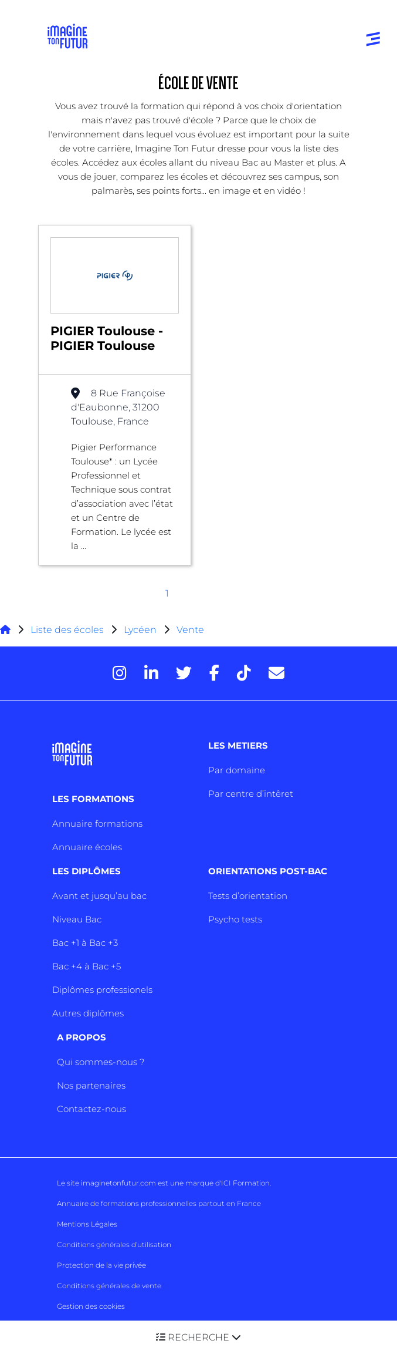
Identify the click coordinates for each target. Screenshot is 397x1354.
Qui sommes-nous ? (100, 1061)
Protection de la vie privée (101, 1265)
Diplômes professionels (102, 989)
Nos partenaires (91, 1085)
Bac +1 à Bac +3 (85, 942)
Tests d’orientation (247, 895)
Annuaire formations (97, 823)
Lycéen (140, 629)
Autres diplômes (88, 1013)
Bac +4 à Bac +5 (86, 966)
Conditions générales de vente (109, 1285)
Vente (190, 629)
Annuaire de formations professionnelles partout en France (159, 1203)
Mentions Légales (87, 1224)
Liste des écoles (67, 629)
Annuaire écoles (87, 847)
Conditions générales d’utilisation (114, 1244)
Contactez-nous (91, 1108)
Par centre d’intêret (250, 793)
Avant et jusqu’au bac (99, 895)
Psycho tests (235, 919)
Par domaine (236, 770)
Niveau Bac (76, 919)
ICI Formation (245, 1182)
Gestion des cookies (91, 1306)
